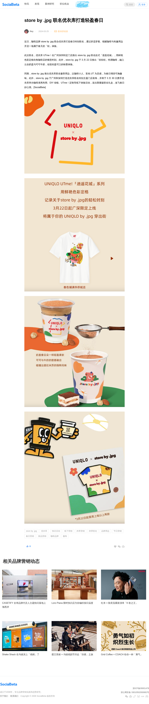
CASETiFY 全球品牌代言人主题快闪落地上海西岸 (24, 605)
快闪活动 (56, 531)
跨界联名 (93, 531)
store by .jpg (31, 531)
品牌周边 (105, 531)
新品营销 (42, 536)
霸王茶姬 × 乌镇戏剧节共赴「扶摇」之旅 (72, 654)
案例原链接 (63, 31)
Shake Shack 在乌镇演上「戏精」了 (20, 654)
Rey (31, 31)
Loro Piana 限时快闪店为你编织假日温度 (72, 603)
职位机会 (64, 4)
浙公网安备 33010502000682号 (135, 692)
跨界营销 (81, 531)
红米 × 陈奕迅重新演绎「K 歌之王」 (119, 603)
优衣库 (44, 531)
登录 (143, 4)
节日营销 (118, 531)
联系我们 (14, 696)
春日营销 (30, 536)
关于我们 (4, 696)
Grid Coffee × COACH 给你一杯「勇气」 (122, 654)
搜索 (131, 4)
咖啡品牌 (55, 536)
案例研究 (49, 4)
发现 (37, 4)
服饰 (65, 536)
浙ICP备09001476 (141, 688)
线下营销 (68, 531)
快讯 (26, 4)
